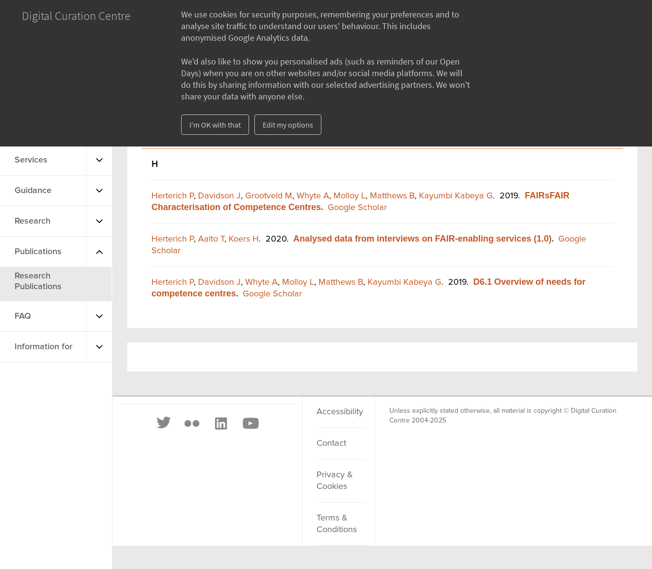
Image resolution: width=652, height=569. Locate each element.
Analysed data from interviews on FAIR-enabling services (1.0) (422, 239)
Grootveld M (268, 196)
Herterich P (172, 196)
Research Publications (38, 281)
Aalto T (211, 239)
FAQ (23, 316)
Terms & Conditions (337, 524)
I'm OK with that (215, 125)
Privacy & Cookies (335, 481)
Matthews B (392, 196)
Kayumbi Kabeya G (456, 196)
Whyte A (313, 196)
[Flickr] (192, 423)
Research (32, 221)
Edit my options (288, 125)
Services (31, 160)
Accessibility (340, 411)
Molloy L (350, 196)
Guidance (33, 190)
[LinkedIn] (220, 423)
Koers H (244, 239)
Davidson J (219, 196)
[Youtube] (250, 423)
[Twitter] (164, 423)
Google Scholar (357, 207)
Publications (38, 251)
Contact (331, 443)
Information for (43, 346)
